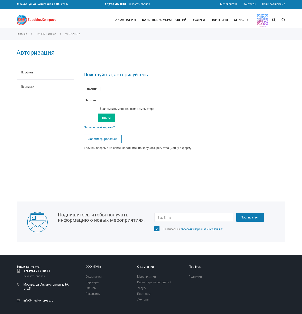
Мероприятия (146, 276)
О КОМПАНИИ (125, 20)
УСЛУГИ (199, 20)
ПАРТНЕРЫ (219, 20)
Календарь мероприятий (154, 282)
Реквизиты (93, 293)
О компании (94, 276)
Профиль (27, 72)
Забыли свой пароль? (99, 127)
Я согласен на (192, 229)
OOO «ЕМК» (94, 267)
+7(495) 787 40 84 (37, 271)
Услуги (141, 288)
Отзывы (91, 288)
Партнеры (92, 282)
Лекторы (143, 299)
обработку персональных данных (201, 229)
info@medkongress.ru (38, 300)
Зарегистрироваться (102, 139)
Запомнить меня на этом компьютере (127, 109)
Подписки (27, 86)
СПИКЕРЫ (241, 20)
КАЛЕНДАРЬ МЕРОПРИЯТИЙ (164, 20)
